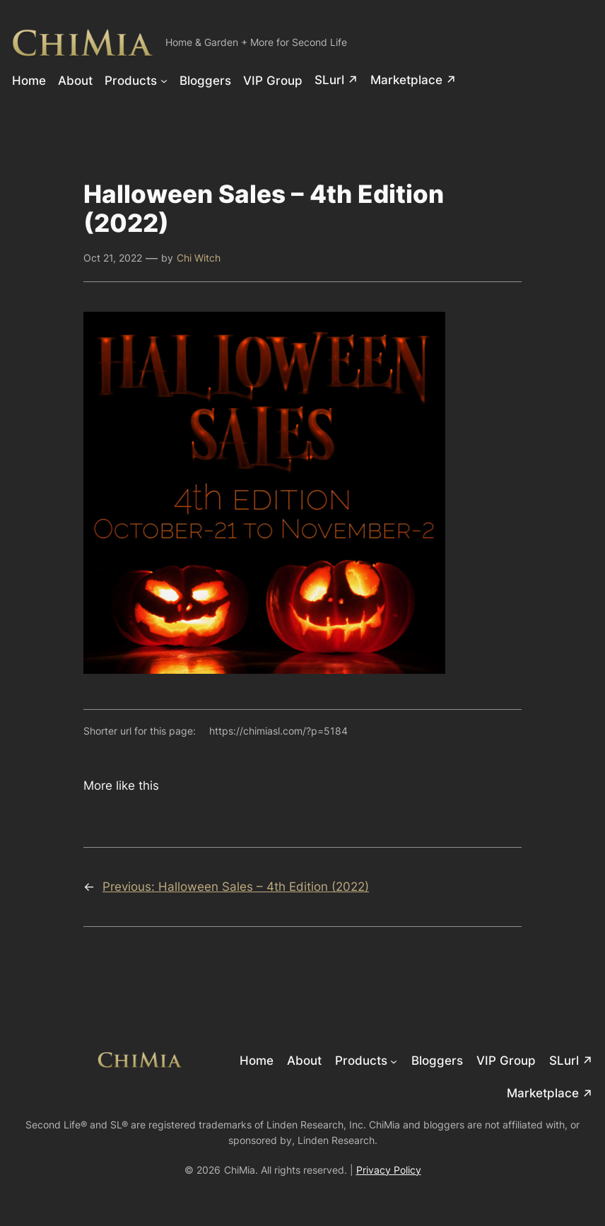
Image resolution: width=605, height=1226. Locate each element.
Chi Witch (199, 258)
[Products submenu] (164, 79)
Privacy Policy (388, 1170)
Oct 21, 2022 (112, 258)
